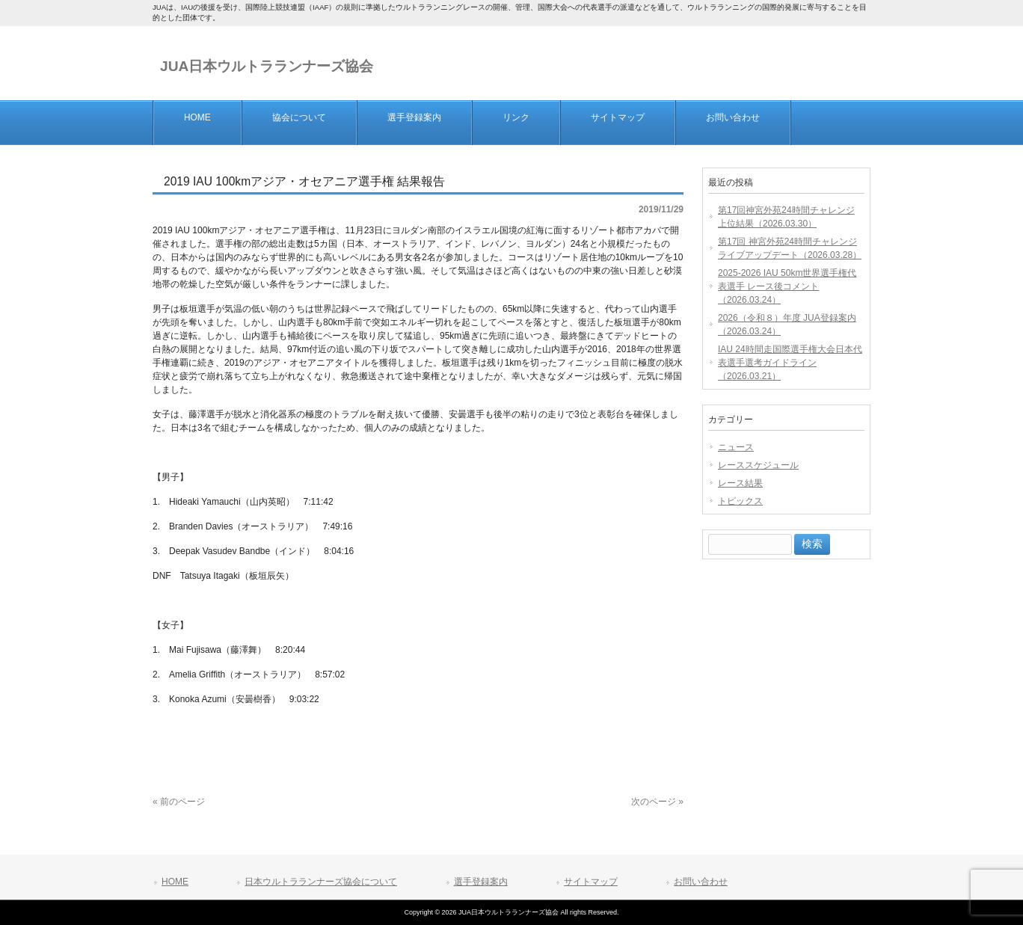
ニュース (736, 447)
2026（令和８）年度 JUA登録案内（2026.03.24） (787, 324)
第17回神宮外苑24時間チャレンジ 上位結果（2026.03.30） (786, 217)
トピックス (740, 501)
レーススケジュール (758, 465)
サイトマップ (591, 881)
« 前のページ (179, 801)
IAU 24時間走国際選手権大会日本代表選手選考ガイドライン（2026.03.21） (790, 362)
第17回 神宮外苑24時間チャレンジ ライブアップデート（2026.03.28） (789, 248)
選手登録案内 (481, 881)
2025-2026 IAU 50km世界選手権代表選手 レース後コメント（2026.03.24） (787, 286)
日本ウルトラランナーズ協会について (321, 881)
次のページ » (657, 801)
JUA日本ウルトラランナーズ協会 (266, 66)
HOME (175, 881)
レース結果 (740, 483)
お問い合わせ (701, 881)
